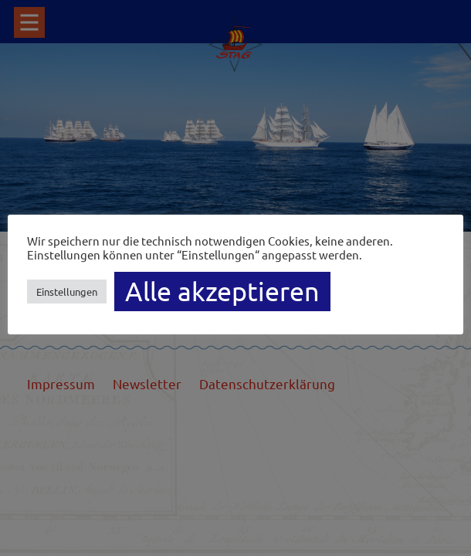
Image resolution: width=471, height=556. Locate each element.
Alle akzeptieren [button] (222, 291)
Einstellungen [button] (66, 291)
